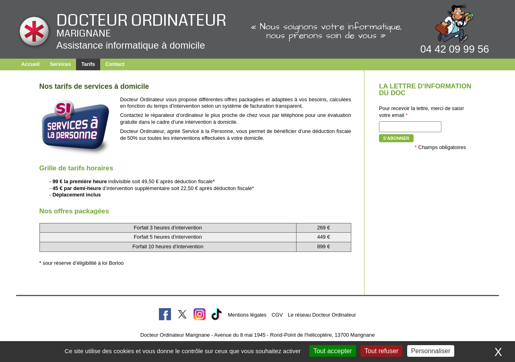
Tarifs (88, 64)
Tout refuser (381, 351)
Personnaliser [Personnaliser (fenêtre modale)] (431, 351)
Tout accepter (332, 351)
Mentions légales (247, 315)
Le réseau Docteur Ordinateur (322, 315)
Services (60, 64)
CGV (277, 315)
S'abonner (396, 138)
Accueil (30, 64)
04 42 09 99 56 (454, 49)
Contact (115, 64)
